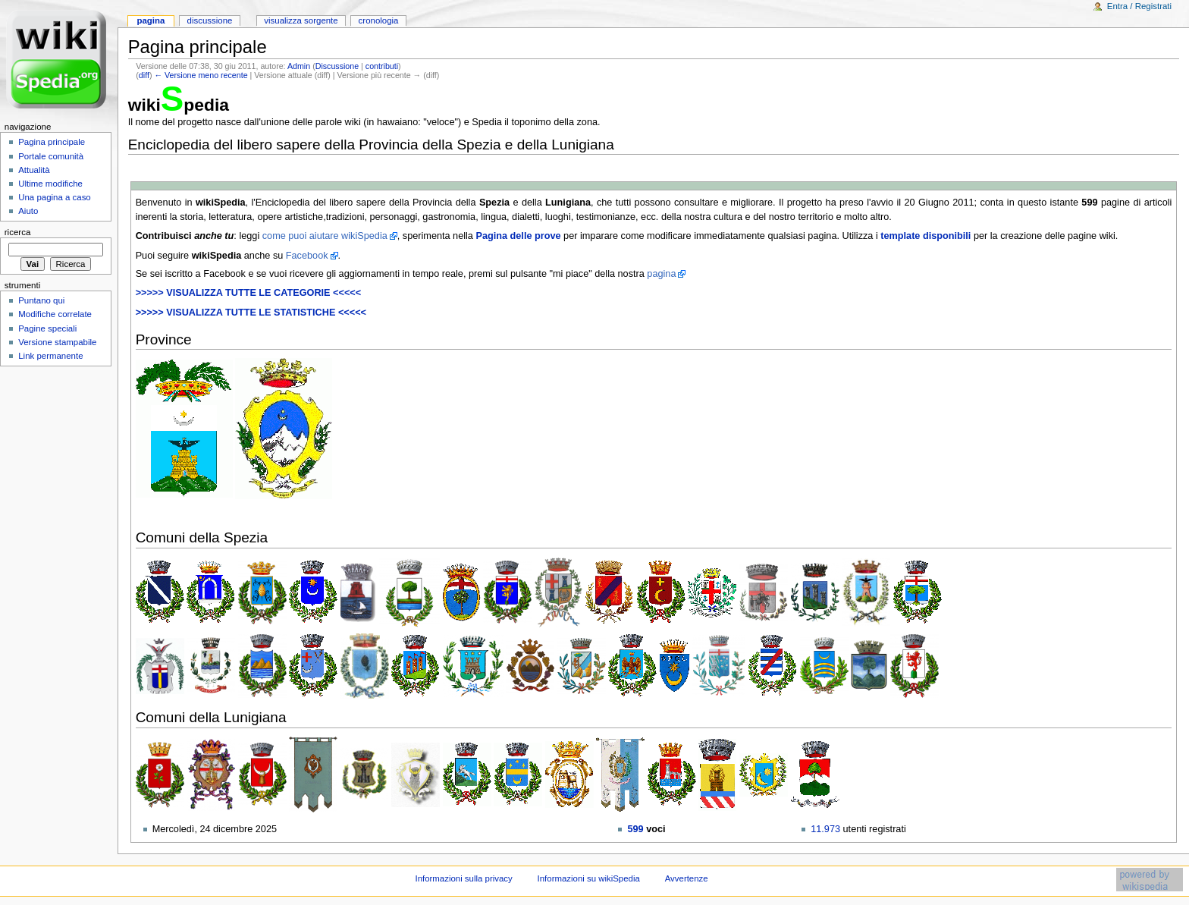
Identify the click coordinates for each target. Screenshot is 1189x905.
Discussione (337, 66)
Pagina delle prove (517, 236)
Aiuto (28, 210)
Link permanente (50, 355)
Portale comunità (50, 156)
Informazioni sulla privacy (463, 878)
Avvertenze (686, 878)
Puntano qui (41, 300)
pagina (661, 274)
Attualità (33, 169)
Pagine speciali (47, 328)
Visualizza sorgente (300, 20)
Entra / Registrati (1139, 6)
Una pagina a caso (54, 197)
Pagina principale (51, 141)
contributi (381, 66)
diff (144, 75)
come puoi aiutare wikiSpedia (324, 236)
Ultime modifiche (50, 183)
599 (635, 829)
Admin (298, 66)
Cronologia (379, 20)
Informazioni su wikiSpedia (589, 878)
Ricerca (18, 232)
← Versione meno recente (200, 75)
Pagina (150, 20)
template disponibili (925, 236)
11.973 (825, 829)
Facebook (307, 255)
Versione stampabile (57, 342)
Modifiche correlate (55, 314)
